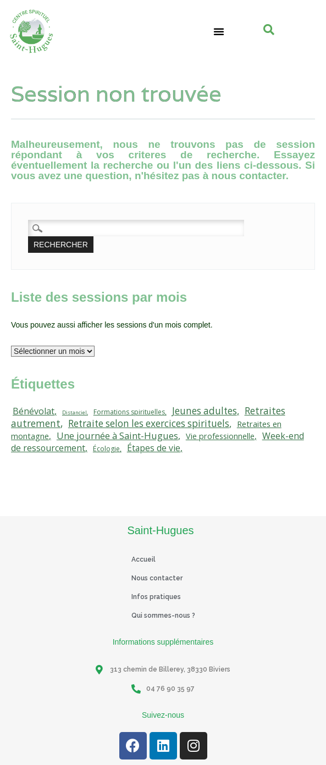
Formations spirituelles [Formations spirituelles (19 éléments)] (129, 412)
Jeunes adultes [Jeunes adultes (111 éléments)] (204, 410)
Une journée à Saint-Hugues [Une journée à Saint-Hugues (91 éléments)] (117, 435)
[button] (219, 31)
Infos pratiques (156, 597)
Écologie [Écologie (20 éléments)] (106, 448)
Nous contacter (157, 578)
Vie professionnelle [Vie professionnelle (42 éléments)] (220, 436)
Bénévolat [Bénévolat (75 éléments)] (33, 411)
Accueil (143, 559)
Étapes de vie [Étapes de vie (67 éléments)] (153, 448)
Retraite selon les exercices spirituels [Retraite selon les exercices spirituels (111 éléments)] (148, 423)
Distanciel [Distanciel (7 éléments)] (74, 412)
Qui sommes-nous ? (163, 615)
